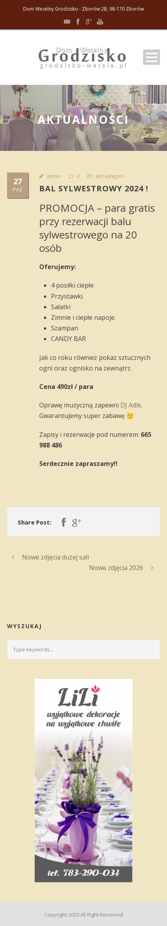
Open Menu (151, 57)
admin (54, 176)
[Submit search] (151, 649)
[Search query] (83, 649)
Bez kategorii (110, 176)
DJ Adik (130, 405)
